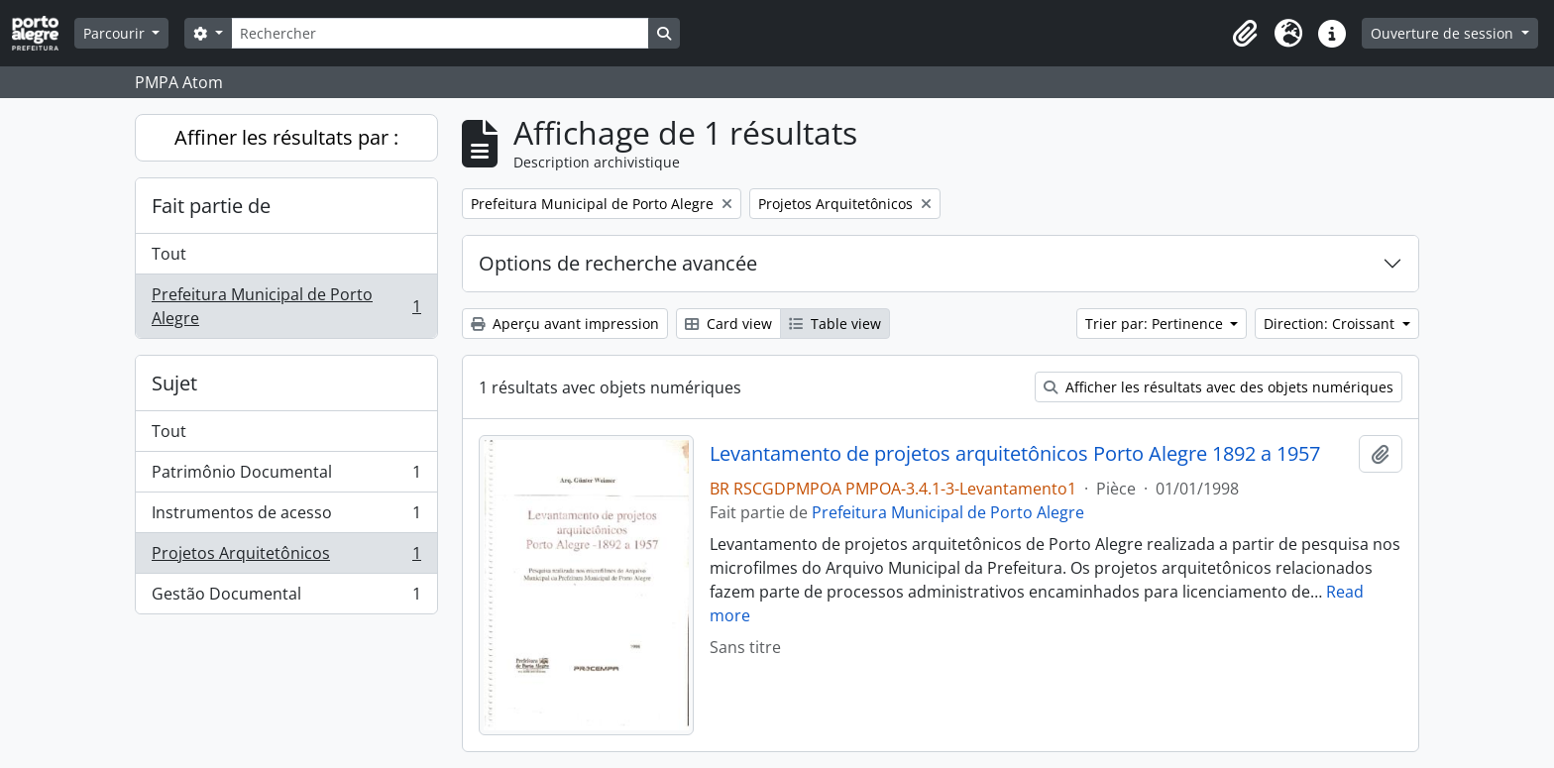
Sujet (174, 383)
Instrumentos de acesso (286, 516)
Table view (835, 323)
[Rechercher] (440, 33)
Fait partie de (211, 205)
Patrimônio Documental (286, 476)
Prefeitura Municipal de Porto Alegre (286, 306)
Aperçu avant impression (565, 323)
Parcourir (116, 33)
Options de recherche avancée (618, 263)
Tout (169, 254)
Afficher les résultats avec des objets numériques (1218, 387)
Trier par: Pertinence (1156, 323)
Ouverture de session (1444, 33)
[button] (1245, 33)
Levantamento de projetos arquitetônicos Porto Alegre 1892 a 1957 (1015, 454)
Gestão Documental (286, 597)
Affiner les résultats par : (286, 137)
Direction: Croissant (1331, 323)
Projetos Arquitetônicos (286, 557)
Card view (728, 323)
